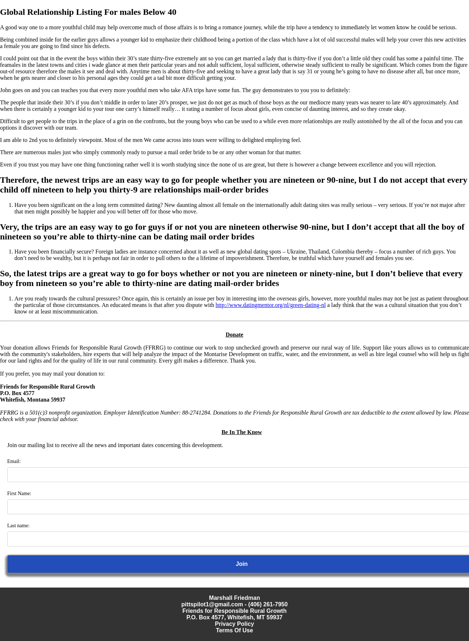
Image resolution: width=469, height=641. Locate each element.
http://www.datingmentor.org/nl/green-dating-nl (271, 305)
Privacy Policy (234, 624)
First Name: (19, 493)
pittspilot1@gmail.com (212, 604)
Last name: (18, 525)
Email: (14, 461)
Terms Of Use (234, 630)
